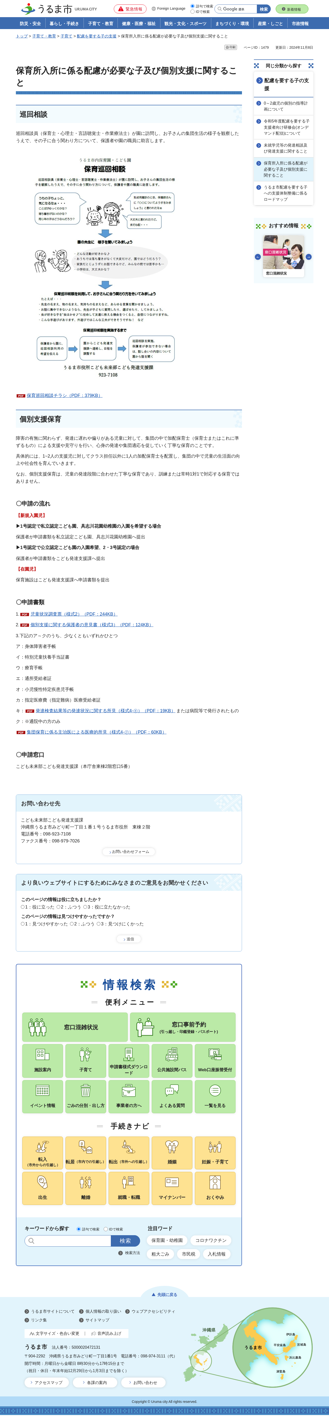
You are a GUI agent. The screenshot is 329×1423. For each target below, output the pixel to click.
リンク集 (39, 1328)
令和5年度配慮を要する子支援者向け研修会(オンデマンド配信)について (287, 127)
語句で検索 (204, 6)
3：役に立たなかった (109, 907)
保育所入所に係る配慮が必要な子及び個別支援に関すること (286, 169)
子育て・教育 (44, 36)
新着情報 (294, 9)
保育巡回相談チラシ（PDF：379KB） (65, 395)
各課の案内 (97, 1391)
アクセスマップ (48, 1391)
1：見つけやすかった (46, 924)
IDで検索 (203, 12)
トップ (22, 36)
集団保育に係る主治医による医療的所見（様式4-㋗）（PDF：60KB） (97, 732)
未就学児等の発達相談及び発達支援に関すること (286, 148)
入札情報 (218, 1262)
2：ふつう (71, 907)
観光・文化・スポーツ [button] (185, 24)
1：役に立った (40, 907)
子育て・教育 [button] (100, 24)
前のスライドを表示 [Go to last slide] (258, 256)
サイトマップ (97, 1328)
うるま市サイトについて (53, 1319)
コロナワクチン (211, 1248)
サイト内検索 (31, 1249)
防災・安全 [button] (30, 24)
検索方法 (132, 1261)
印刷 (233, 47)
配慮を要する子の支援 (97, 36)
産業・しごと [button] (270, 24)
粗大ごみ (161, 1262)
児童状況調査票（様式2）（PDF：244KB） (74, 614)
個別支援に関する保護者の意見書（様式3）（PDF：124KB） (91, 625)
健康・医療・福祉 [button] (139, 24)
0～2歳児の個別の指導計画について (286, 106)
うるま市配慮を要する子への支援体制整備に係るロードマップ (286, 193)
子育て (66, 36)
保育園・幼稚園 (167, 1248)
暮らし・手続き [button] (64, 24)
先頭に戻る (167, 1303)
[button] (130, 8)
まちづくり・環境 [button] (232, 24)
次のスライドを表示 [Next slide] (309, 256)
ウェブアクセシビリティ (153, 1319)
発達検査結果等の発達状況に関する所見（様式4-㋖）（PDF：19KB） (106, 711)
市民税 (189, 1262)
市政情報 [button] (300, 24)
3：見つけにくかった (122, 924)
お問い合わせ (145, 1391)
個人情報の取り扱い (103, 1319)
